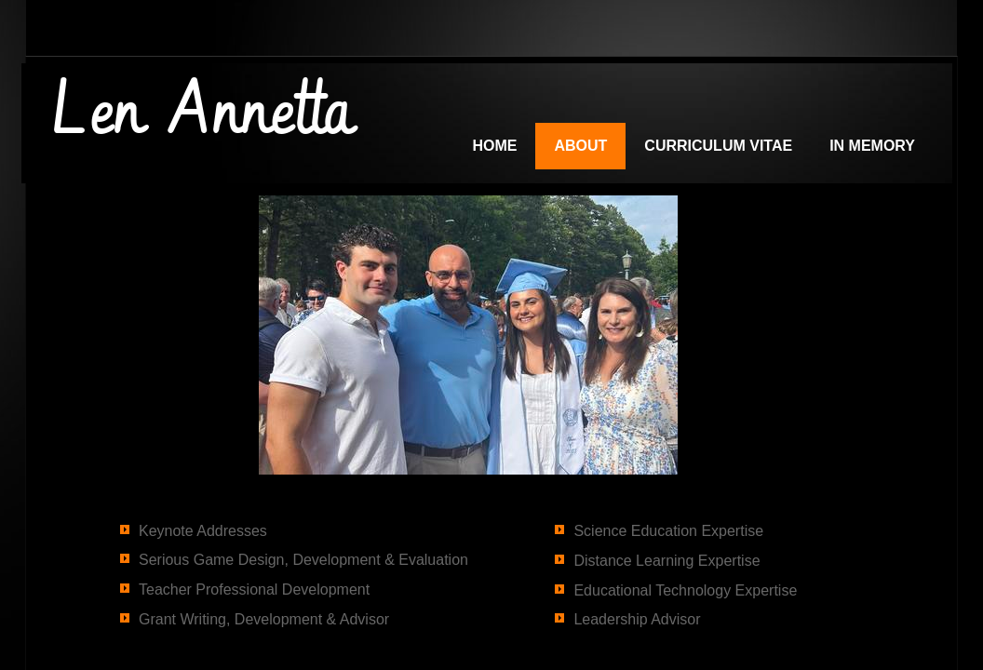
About (580, 146)
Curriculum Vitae (718, 146)
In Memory (872, 146)
